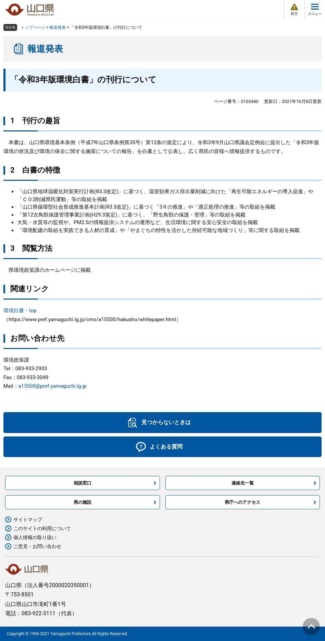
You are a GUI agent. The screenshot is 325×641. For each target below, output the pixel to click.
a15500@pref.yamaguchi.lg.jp (52, 386)
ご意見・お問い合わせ (37, 546)
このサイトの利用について (42, 528)
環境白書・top (20, 310)
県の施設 (82, 502)
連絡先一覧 (243, 483)
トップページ (33, 27)
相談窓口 (82, 483)
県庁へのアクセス (242, 502)
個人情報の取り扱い (35, 537)
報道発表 (57, 27)
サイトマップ (27, 519)
